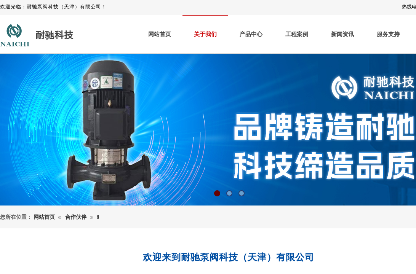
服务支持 (388, 34)
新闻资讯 (342, 34)
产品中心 (251, 34)
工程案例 (296, 34)
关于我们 (205, 34)
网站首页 (159, 34)
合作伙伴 (75, 217)
